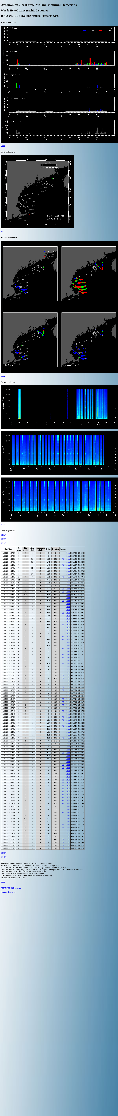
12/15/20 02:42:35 (8, 586)
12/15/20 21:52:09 (8, 824)
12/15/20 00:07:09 (8, 556)
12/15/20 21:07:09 (8, 815)
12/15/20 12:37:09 (8, 708)
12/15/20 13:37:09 (8, 723)
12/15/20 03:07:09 (8, 592)
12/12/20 (4, 535)
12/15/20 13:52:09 (8, 726)
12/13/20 (4, 539)
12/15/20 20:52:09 (8, 812)
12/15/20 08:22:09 (8, 657)
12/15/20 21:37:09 (8, 821)
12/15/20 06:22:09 (8, 631)
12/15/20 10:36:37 (8, 681)
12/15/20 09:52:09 (8, 675)
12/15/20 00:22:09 (8, 559)
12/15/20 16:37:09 (8, 762)
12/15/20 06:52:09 (8, 636)
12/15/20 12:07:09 (8, 702)
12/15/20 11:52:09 (8, 699)
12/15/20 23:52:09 (8, 848)
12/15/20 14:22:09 (8, 732)
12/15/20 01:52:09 (8, 577)
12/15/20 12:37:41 (8, 711)
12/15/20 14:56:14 (8, 741)
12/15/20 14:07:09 (8, 729)
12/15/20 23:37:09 (8, 845)
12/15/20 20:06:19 (8, 803)
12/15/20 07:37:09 (8, 645)
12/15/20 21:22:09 (8, 818)
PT (63, 559)
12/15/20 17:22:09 (8, 771)
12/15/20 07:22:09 (8, 642)
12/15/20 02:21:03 (8, 583)
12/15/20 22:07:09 (8, 827)
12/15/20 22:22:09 (8, 830)
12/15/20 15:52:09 (8, 753)
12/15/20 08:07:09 (8, 654)
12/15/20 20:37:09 (8, 809)
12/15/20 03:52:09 (8, 601)
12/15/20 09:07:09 (8, 666)
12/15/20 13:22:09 (8, 720)
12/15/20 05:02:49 (8, 616)
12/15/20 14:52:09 (8, 738)
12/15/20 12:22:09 (8, 705)
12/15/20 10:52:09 (8, 687)
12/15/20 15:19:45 (8, 744)
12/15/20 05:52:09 (8, 625)
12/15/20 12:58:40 (8, 714)
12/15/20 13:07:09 (8, 717)
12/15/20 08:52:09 (8, 663)
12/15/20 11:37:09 (8, 696)
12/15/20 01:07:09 (8, 568)
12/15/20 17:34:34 (8, 774)
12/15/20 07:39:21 (8, 648)
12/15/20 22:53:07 (8, 836)
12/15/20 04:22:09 (8, 607)
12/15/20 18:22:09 (8, 783)
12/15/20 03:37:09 (8, 598)
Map (68, 553)
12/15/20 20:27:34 (8, 806)
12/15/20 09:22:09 (8, 669)
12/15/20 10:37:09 (8, 684)
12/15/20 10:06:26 (8, 678)
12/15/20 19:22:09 (8, 794)
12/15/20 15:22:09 (8, 747)
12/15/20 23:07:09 (8, 839)
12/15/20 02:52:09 (8, 589)
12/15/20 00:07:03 (8, 553)
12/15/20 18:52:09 (8, 789)
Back (3, 146)
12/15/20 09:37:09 (8, 672)
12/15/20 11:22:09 (8, 693)
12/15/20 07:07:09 (8, 639)
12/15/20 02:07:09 (8, 580)
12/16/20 (4, 853)
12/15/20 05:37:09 (8, 622)
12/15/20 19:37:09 (8, 797)
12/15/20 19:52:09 (8, 800)
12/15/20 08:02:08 (8, 651)
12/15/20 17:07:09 (8, 768)
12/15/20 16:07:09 (8, 756)
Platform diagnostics (8, 892)
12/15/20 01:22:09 (8, 571)
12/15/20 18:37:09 (8, 786)
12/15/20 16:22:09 (8, 759)
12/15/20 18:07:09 (8, 780)
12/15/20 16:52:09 (8, 765)
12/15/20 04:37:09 (8, 610)
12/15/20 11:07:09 (8, 690)
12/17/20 (4, 857)
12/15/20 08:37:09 (8, 660)
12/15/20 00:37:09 (8, 562)
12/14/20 (4, 543)
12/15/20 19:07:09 (8, 792)
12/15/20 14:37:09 (8, 735)
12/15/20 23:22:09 (8, 842)
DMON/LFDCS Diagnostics (11, 888)
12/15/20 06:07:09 (8, 628)
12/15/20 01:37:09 (8, 574)
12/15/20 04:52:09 (8, 613)
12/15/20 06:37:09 (8, 633)
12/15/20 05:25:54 (8, 619)
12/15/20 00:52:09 (8, 565)
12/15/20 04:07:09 (8, 604)
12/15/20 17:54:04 (8, 777)
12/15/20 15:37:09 (8, 750)
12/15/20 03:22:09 (8, 595)
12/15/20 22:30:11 (8, 833)
